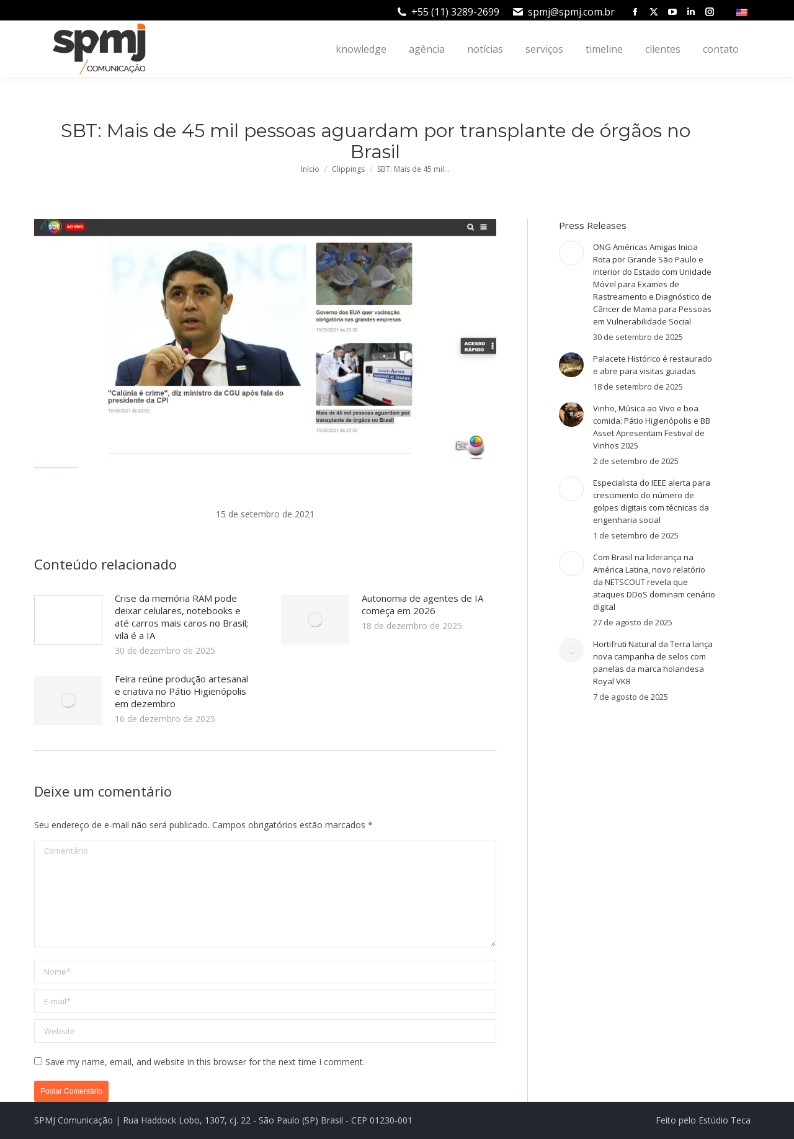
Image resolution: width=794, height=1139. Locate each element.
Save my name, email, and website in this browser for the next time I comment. (205, 1062)
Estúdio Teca (724, 1120)
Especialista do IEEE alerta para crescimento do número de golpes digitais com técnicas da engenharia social (651, 501)
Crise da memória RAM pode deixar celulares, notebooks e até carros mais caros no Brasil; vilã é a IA (181, 616)
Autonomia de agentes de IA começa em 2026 (422, 604)
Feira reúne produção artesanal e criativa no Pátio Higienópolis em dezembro (181, 691)
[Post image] (68, 620)
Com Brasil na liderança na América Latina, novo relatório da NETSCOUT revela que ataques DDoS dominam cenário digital (654, 582)
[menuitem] (743, 11)
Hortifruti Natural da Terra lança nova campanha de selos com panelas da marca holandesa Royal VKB (653, 662)
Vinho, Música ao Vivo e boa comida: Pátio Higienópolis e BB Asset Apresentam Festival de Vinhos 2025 (651, 427)
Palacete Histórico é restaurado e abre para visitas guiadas (652, 365)
